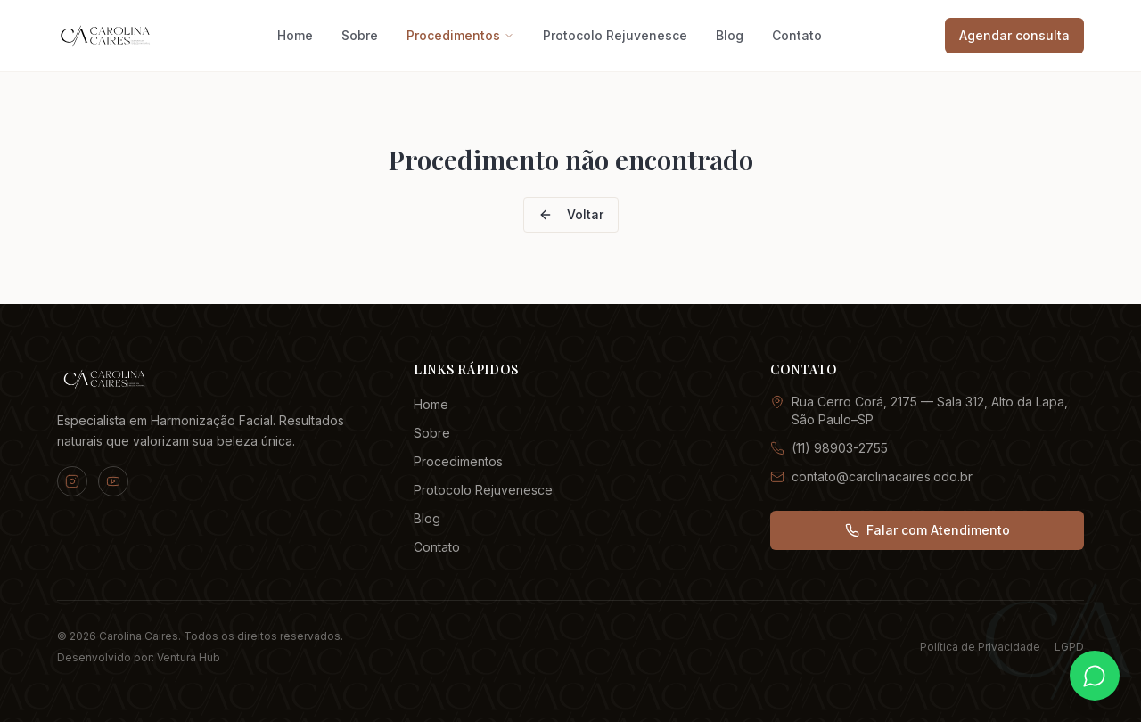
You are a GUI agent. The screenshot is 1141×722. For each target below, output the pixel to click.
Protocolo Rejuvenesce (615, 35)
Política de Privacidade (980, 646)
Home (295, 35)
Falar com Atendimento (927, 529)
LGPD (1069, 646)
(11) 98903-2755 (829, 447)
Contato (797, 35)
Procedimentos (460, 35)
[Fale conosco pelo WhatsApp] (1095, 676)
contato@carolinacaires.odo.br (871, 476)
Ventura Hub (188, 657)
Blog (729, 35)
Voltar (570, 214)
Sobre (359, 35)
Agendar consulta (1014, 35)
